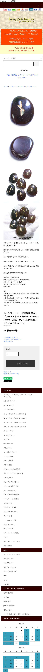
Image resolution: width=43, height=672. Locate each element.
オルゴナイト (22, 77)
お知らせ (6, 584)
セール (6, 580)
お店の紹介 (7, 601)
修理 (5, 575)
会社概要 (6, 597)
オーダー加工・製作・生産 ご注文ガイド (17, 614)
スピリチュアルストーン (17, 86)
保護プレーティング (10, 567)
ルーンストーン (32, 86)
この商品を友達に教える (11, 337)
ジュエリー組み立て (10, 571)
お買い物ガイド (8, 593)
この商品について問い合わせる (13, 339)
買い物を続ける (8, 341)
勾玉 (8, 75)
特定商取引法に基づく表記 (11, 374)
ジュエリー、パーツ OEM (12, 554)
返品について (7, 372)
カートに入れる (20, 363)
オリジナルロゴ (8, 563)
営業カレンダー (8, 610)
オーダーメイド (8, 558)
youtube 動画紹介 (9, 606)
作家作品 (14, 75)
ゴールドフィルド (32, 75)
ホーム (6, 86)
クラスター (21, 75)
